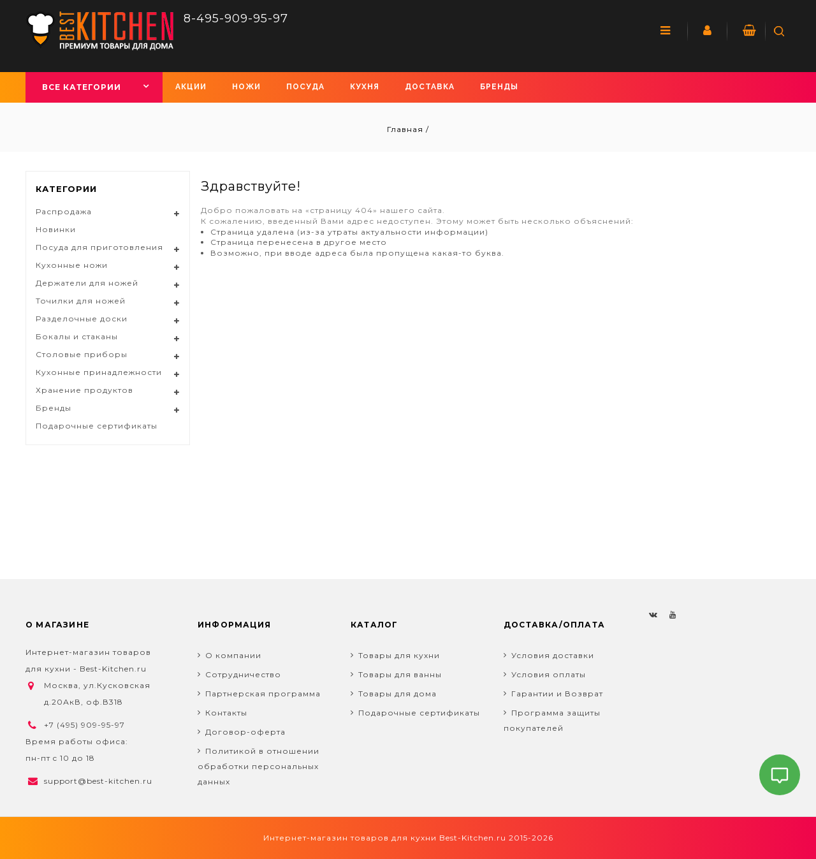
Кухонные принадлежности (99, 372)
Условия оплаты (548, 674)
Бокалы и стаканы (77, 336)
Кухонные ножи (72, 265)
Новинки (56, 229)
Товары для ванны (400, 674)
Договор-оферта (245, 732)
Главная (406, 129)
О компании (233, 655)
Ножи (246, 86)
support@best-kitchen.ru (98, 781)
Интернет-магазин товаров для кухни (350, 837)
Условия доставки (552, 655)
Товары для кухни (399, 655)
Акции (191, 86)
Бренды (499, 86)
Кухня (364, 86)
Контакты (226, 712)
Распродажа (64, 211)
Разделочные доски (81, 318)
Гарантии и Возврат (557, 693)
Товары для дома (397, 693)
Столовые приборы (81, 354)
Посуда (305, 86)
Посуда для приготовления (99, 247)
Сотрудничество (243, 674)
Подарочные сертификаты (96, 425)
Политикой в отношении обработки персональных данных (258, 766)
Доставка (430, 86)
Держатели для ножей (87, 283)
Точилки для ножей (81, 300)
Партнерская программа (263, 693)
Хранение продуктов (84, 390)
